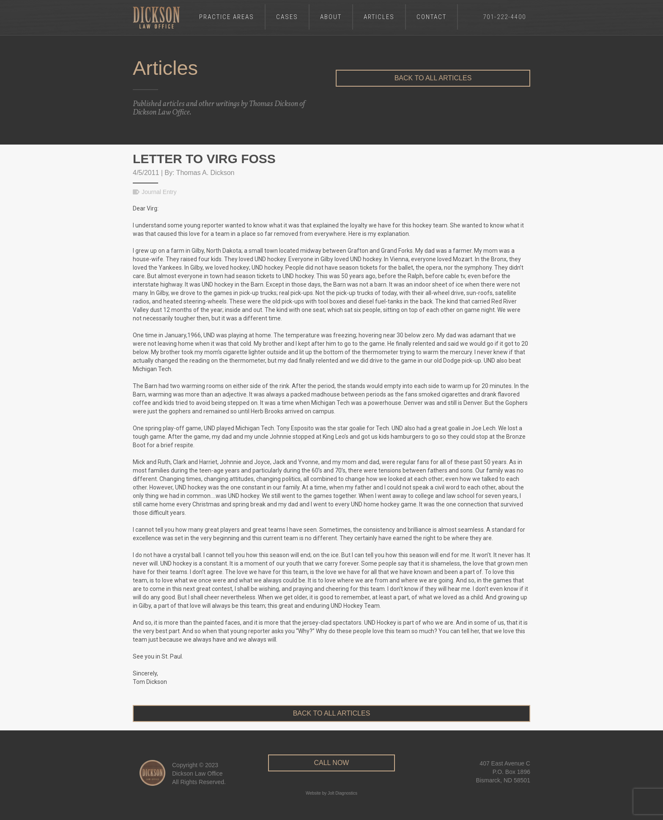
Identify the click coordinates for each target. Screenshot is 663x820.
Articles (379, 17)
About (331, 17)
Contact (431, 17)
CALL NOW (331, 762)
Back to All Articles (433, 78)
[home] (156, 17)
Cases (287, 17)
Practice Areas (226, 17)
